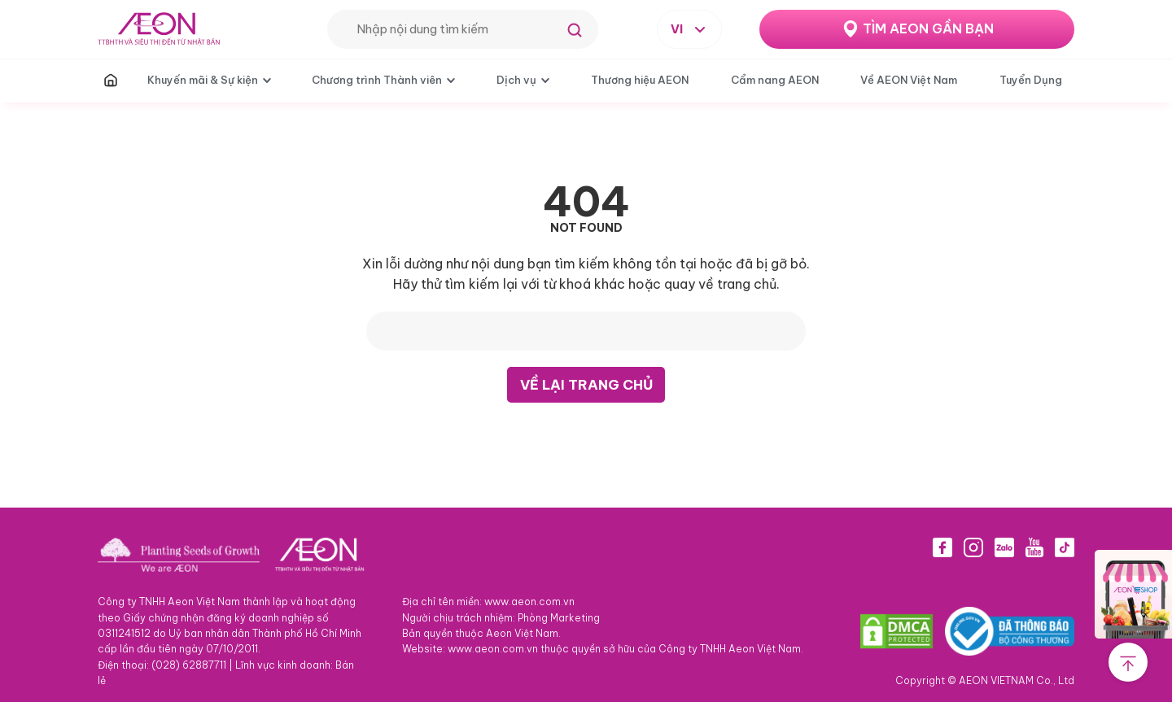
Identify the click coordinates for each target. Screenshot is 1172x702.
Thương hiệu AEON (640, 79)
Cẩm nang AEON (775, 79)
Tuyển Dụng (1030, 79)
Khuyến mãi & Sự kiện (202, 79)
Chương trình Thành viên (377, 79)
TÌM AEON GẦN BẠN (928, 28)
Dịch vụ (516, 79)
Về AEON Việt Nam (908, 79)
